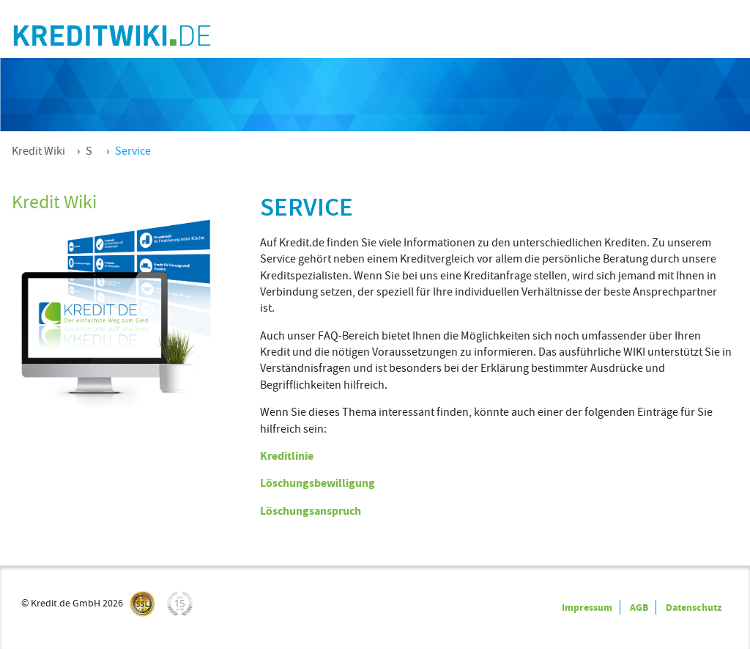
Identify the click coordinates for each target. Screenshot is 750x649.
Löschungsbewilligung (317, 483)
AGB (639, 607)
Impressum (587, 607)
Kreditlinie (286, 455)
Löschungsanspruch (310, 510)
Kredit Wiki (38, 151)
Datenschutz (693, 607)
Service (133, 151)
